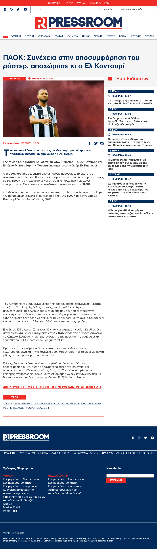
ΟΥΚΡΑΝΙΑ (54, 3)
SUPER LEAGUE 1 (38, 407)
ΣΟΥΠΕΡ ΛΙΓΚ (71, 403)
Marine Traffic (12, 507)
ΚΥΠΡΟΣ (110, 36)
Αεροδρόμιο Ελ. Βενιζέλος (20, 500)
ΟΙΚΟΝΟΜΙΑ (44, 36)
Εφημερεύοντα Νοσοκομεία (21, 479)
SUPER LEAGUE (15, 407)
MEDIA (122, 36)
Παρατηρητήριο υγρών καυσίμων (24, 496)
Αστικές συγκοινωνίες (17, 493)
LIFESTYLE (135, 36)
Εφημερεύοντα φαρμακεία (20, 486)
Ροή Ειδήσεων (132, 78)
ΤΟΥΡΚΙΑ (68, 3)
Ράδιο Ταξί (10, 510)
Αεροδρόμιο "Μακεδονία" (64, 493)
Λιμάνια (7, 503)
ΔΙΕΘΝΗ (98, 36)
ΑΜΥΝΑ (81, 3)
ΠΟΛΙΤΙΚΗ (16, 36)
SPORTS (149, 36)
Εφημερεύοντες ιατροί (17, 482)
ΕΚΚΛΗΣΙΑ (94, 3)
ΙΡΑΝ (106, 3)
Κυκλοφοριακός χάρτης (18, 489)
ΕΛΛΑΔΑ (59, 36)
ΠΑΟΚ (8, 403)
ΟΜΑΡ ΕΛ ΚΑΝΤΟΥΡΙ (47, 403)
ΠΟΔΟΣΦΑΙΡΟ (24, 403)
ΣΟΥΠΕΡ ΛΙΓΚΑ (92, 403)
